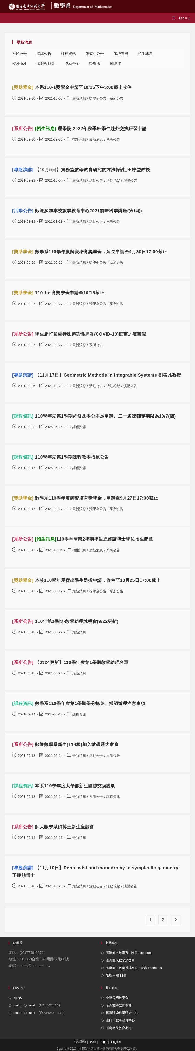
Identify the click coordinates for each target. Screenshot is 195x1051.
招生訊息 (145, 54)
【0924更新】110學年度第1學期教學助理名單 (70, 662)
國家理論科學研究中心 (122, 1013)
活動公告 (96, 180)
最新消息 (79, 98)
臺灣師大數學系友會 (120, 960)
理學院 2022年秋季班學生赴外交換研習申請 (79, 128)
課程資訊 (68, 54)
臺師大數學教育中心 (120, 1020)
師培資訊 (121, 54)
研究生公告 (95, 54)
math (17, 1005)
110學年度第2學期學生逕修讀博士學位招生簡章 (82, 539)
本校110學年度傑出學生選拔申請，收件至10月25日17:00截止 (86, 580)
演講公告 (44, 54)
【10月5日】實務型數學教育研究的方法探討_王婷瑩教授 (81, 169)
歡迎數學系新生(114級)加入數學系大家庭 (65, 744)
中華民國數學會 (117, 997)
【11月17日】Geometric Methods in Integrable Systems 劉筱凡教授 (96, 375)
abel (32, 1005)
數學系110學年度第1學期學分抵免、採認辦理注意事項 (78, 703)
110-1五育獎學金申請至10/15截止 (58, 292)
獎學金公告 (97, 98)
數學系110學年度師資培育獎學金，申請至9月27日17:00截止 (85, 498)
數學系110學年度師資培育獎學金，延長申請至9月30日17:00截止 (89, 251)
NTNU (17, 997)
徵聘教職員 (46, 63)
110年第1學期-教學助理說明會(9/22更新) (65, 621)
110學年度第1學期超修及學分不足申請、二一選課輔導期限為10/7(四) (94, 416)
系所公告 (19, 54)
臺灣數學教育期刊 (118, 1028)
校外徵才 (19, 63)
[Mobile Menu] (181, 18)
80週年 (115, 63)
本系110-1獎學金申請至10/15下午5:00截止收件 (72, 87)
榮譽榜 (94, 63)
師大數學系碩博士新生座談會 (53, 826)
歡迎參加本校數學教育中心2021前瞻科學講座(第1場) (77, 210)
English (116, 1042)
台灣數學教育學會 (118, 1005)
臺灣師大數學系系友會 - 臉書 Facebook (134, 968)
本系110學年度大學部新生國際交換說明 (64, 785)
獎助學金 (72, 63)
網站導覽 (80, 1042)
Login (103, 1042)
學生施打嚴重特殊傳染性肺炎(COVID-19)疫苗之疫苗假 (79, 334)
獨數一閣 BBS (116, 975)
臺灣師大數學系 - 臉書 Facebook (129, 953)
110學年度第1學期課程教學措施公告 (60, 457)
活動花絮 (113, 180)
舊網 (93, 1042)
